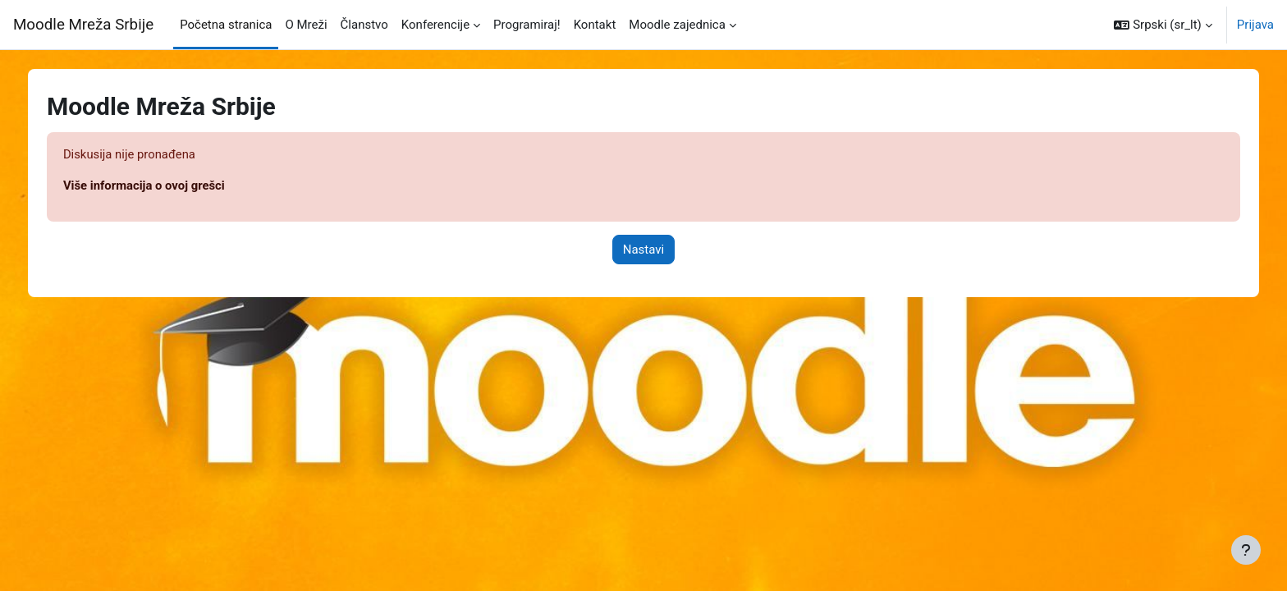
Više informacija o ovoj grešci (156, 186)
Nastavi (643, 249)
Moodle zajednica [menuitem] (677, 24)
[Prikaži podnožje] (1246, 550)
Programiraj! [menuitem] (527, 24)
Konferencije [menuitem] (435, 24)
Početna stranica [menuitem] (226, 24)
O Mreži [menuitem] (306, 24)
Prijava (1255, 24)
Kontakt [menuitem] (595, 24)
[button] (1162, 24)
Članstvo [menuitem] (364, 24)
